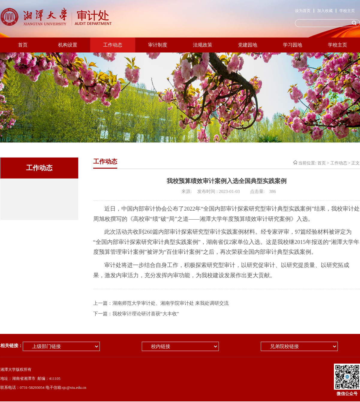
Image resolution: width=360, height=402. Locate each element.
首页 (23, 44)
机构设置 (67, 44)
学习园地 (292, 44)
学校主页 (347, 10)
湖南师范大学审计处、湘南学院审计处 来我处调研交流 (170, 303)
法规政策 (202, 44)
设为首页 (303, 10)
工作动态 (112, 44)
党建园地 (247, 44)
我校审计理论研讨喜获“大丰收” (145, 313)
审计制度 (157, 44)
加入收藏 (325, 10)
